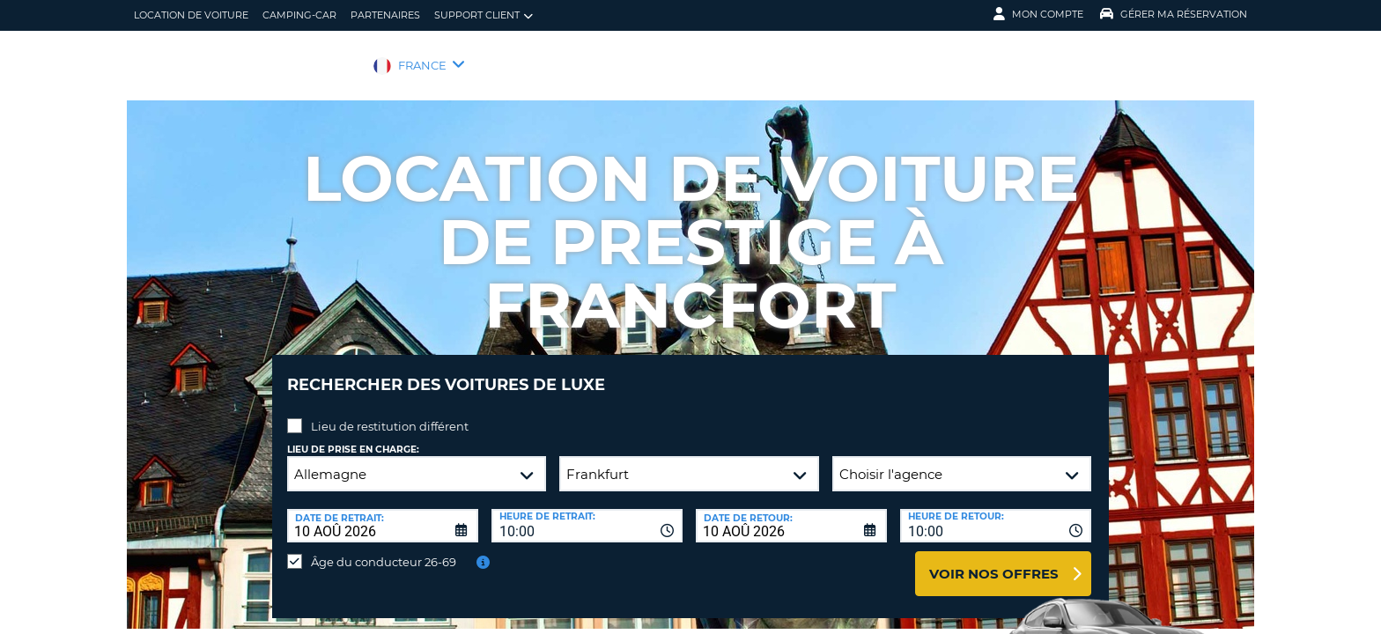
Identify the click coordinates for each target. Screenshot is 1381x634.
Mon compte (1038, 14)
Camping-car (299, 15)
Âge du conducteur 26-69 (383, 549)
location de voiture (191, 15)
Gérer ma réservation (1173, 14)
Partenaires (385, 15)
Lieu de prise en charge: (353, 436)
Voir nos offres (994, 560)
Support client (483, 15)
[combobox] (587, 512)
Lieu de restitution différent (390, 413)
